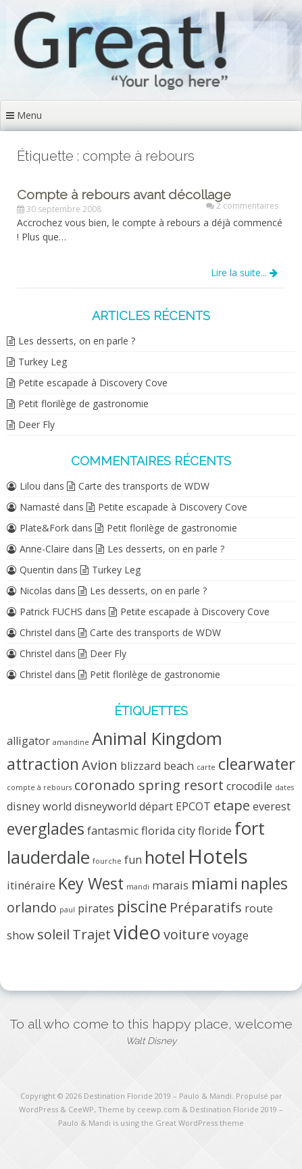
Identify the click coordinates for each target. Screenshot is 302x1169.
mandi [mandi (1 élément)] (137, 886)
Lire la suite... (244, 272)
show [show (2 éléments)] (20, 935)
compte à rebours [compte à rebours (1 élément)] (39, 787)
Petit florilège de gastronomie (83, 403)
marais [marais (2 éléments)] (170, 885)
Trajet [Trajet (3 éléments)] (91, 934)
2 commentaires (247, 205)
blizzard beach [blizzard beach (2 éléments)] (157, 765)
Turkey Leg (42, 361)
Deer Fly (36, 424)
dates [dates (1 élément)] (284, 787)
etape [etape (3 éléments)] (231, 805)
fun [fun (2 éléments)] (133, 859)
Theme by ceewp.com (139, 1109)
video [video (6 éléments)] (137, 932)
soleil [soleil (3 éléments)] (53, 934)
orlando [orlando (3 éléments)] (32, 907)
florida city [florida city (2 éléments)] (168, 830)
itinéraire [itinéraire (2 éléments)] (31, 885)
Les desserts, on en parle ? (76, 340)
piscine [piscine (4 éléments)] (142, 906)
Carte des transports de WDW (143, 485)
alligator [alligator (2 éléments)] (28, 740)
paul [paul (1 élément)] (67, 909)
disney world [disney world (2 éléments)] (39, 806)
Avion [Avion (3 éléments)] (100, 765)
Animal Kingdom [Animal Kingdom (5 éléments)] (157, 738)
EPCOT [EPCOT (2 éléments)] (193, 806)
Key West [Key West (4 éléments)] (91, 883)
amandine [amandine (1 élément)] (71, 742)
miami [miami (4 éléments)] (214, 883)
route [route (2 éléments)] (259, 908)
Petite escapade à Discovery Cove (93, 382)
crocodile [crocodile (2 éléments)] (249, 786)
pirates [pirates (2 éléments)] (96, 908)
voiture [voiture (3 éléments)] (186, 934)
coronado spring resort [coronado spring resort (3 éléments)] (149, 785)
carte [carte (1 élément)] (206, 767)
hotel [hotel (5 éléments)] (165, 857)
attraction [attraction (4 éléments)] (43, 764)
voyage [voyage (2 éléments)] (230, 935)
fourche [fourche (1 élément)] (107, 861)
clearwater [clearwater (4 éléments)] (256, 764)
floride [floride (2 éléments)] (215, 830)
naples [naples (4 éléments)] (264, 883)
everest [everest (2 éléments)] (272, 806)
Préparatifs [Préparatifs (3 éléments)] (206, 907)
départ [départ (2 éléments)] (156, 806)
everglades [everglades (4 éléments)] (45, 828)
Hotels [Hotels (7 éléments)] (218, 856)
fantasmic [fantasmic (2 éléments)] (113, 830)
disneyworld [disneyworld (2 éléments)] (105, 806)
